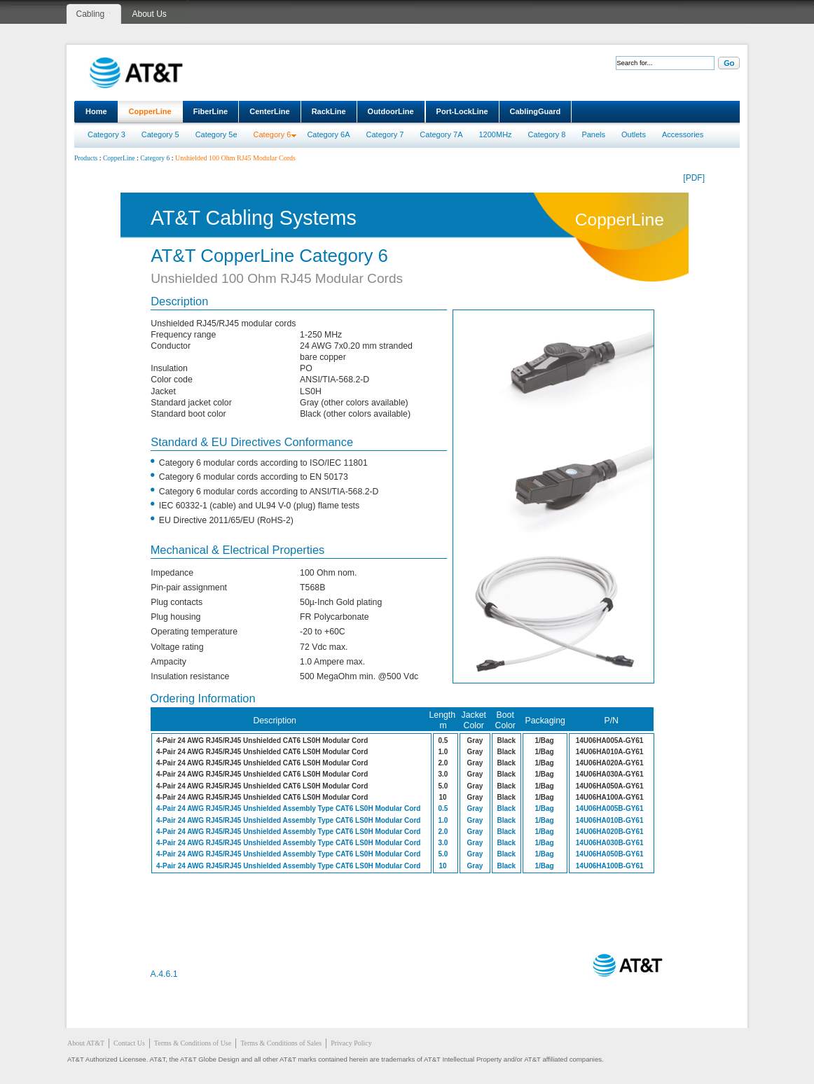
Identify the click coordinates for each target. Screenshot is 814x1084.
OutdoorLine (391, 111)
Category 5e (216, 134)
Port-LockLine (462, 111)
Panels (593, 134)
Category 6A (328, 134)
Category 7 (385, 134)
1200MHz (495, 134)
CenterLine (269, 111)
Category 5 (160, 134)
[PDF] (694, 178)
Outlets (633, 134)
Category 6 (272, 134)
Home (96, 111)
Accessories (682, 134)
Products (85, 158)
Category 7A (441, 134)
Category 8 (547, 134)
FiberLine (210, 111)
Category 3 (106, 134)
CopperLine (150, 111)
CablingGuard (535, 111)
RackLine (329, 111)
